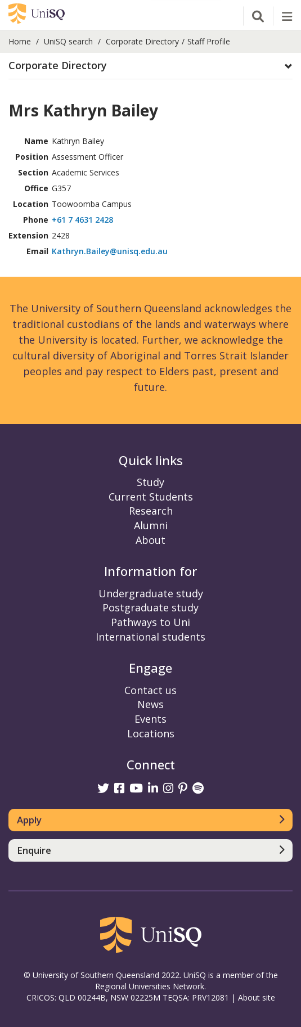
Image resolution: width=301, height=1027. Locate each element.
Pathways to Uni (150, 622)
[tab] (150, 66)
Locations (150, 733)
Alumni (151, 525)
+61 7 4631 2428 (82, 219)
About (150, 540)
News (150, 704)
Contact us (150, 690)
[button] (150, 66)
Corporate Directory (142, 41)
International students (150, 636)
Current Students (151, 496)
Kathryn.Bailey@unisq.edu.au (110, 251)
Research (151, 510)
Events (150, 719)
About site (256, 997)
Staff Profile (208, 41)
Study (150, 482)
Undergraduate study (150, 593)
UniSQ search (68, 41)
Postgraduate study (150, 607)
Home (19, 41)
